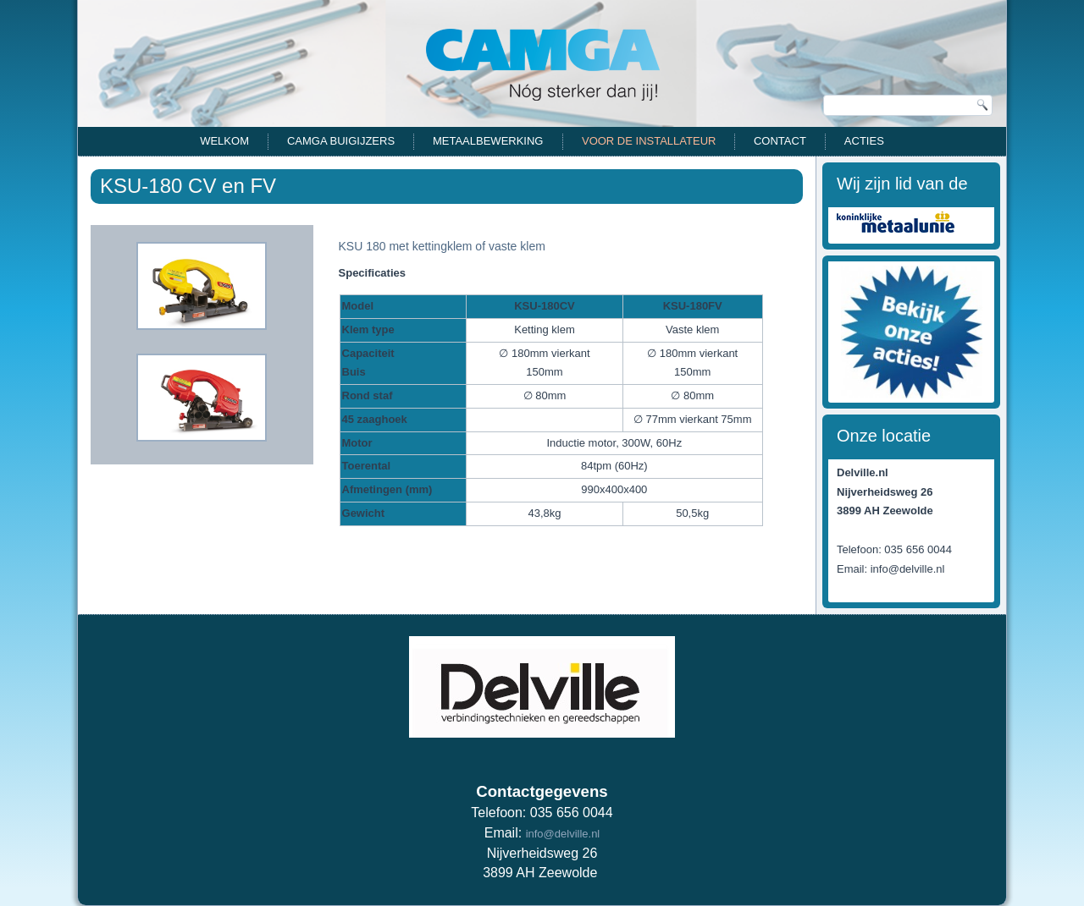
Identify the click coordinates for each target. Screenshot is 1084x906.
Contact (780, 141)
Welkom (224, 141)
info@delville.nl (563, 833)
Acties (864, 141)
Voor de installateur (649, 141)
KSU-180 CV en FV (188, 185)
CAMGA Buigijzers (341, 141)
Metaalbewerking (488, 141)
